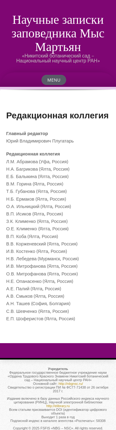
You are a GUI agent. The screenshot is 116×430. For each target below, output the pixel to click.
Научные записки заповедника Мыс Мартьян (57, 33)
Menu (53, 80)
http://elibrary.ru (58, 406)
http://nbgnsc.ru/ (70, 383)
